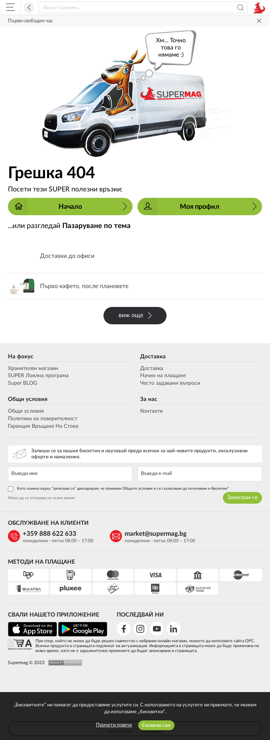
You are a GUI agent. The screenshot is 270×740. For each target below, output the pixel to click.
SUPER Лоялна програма (38, 375)
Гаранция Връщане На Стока (43, 426)
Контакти (151, 411)
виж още (135, 315)
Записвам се (242, 497)
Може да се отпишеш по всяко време (41, 498)
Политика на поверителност (42, 418)
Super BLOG (22, 383)
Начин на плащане (163, 375)
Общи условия (28, 399)
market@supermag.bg (156, 533)
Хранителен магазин (33, 368)
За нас (148, 399)
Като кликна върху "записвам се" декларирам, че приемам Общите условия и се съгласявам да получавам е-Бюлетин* (118, 489)
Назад (29, 7)
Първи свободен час (30, 20)
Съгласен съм (156, 725)
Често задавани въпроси (170, 383)
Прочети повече (114, 725)
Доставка (153, 356)
